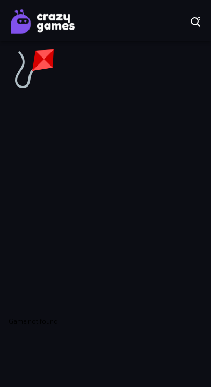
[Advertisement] (105, 205)
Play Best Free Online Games (43, 21)
